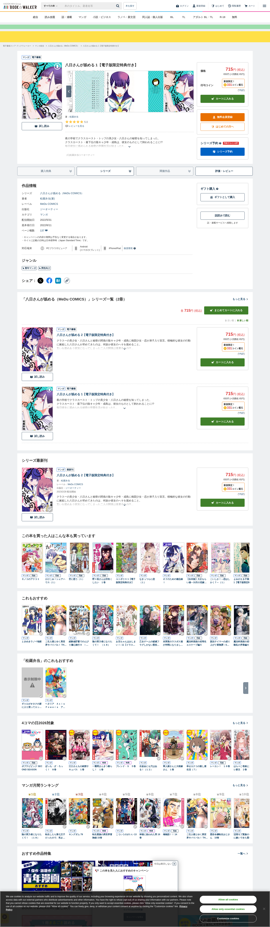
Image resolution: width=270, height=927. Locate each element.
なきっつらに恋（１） (147, 587)
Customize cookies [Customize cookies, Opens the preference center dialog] (228, 918)
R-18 (222, 17)
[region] (135, 909)
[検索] (118, 5)
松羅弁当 (74, 123)
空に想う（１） (76, 585)
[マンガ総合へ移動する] (39, 52)
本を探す (130, 6)
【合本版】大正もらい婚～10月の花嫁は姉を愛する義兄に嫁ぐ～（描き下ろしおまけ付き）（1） (196, 587)
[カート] (250, 6)
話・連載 (67, 17)
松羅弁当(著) (47, 205)
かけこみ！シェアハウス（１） (55, 587)
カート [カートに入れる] (222, 368)
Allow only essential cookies (228, 909)
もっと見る (240, 305)
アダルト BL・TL (203, 17)
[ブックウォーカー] (20, 6)
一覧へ (243, 860)
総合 (35, 17)
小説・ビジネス (102, 17)
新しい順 (242, 327)
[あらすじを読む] (129, 149)
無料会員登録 (222, 123)
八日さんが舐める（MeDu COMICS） (62, 199)
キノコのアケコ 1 (30, 585)
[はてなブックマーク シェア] (58, 287)
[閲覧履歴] (234, 6)
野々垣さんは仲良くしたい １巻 (102, 587)
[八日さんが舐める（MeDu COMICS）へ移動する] (63, 52)
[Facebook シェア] (49, 287)
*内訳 (241, 97)
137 (44, 237)
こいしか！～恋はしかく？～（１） (220, 587)
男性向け (44, 274)
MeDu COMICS (49, 210)
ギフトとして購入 (222, 203)
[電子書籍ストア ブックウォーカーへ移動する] (17, 52)
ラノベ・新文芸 (127, 17)
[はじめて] (218, 6)
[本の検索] (51, 5)
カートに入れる (222, 105)
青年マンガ (29, 274)
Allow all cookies (228, 899)
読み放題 (50, 17)
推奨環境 (130, 255)
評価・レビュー (224, 177)
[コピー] (67, 287)
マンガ (82, 17)
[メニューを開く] (264, 6)
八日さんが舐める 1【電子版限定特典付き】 (86, 400)
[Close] (264, 909)
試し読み (42, 132)
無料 (234, 17)
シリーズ (116, 177)
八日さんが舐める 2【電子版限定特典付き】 (86, 341)
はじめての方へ (222, 133)
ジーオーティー (49, 215)
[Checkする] (59, 124)
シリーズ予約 (210, 149)
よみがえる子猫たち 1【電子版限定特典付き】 (244, 587)
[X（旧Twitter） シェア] (40, 287)
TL (183, 17)
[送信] (118, 5)
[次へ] (68, 98)
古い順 (229, 327)
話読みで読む (222, 222)
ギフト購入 (209, 195)
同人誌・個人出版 (152, 17)
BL (172, 17)
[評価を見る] (76, 130)
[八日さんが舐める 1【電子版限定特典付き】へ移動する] (101, 52)
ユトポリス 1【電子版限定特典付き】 (125, 587)
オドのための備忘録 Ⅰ (173, 587)
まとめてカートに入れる (226, 316)
